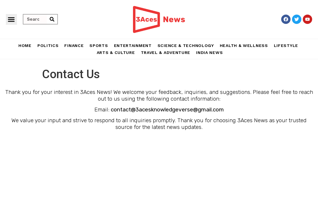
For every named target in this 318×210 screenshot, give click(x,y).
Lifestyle (286, 45)
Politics (48, 45)
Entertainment (133, 45)
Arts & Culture (116, 52)
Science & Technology (186, 45)
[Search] (52, 19)
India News (209, 52)
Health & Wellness (244, 45)
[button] (11, 19)
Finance (74, 45)
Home (25, 45)
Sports (98, 45)
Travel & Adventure (166, 52)
